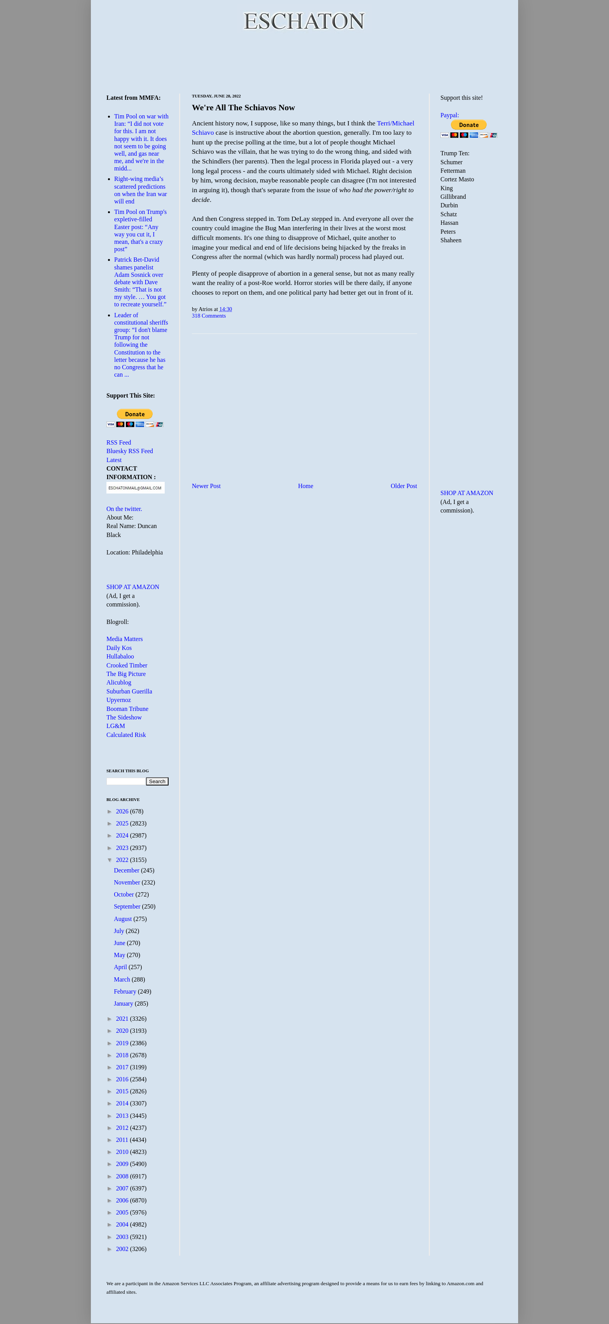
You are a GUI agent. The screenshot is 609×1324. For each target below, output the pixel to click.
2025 (123, 823)
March (123, 979)
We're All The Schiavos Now (243, 107)
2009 (123, 1164)
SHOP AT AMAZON (132, 587)
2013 (123, 1115)
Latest (114, 460)
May (120, 955)
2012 (123, 1127)
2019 (123, 1043)
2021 (123, 1018)
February (126, 991)
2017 (123, 1067)
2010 (123, 1152)
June (120, 943)
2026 (123, 811)
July (120, 931)
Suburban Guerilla (129, 691)
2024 (123, 835)
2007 (123, 1188)
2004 (123, 1224)
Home (305, 486)
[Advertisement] (304, 62)
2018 (123, 1055)
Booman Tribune (127, 708)
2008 (123, 1176)
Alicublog (118, 682)
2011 (123, 1139)
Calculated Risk (126, 735)
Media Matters (124, 639)
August (123, 919)
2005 (123, 1212)
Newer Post (206, 486)
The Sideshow (124, 717)
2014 (123, 1103)
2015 (123, 1091)
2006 (123, 1200)
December (127, 870)
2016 (123, 1079)
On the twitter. (124, 509)
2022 (123, 860)
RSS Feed (118, 442)
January (124, 1003)
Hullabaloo (120, 656)
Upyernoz (118, 700)
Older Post (404, 486)
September (128, 906)
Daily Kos (119, 648)
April (121, 967)
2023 (123, 847)
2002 (123, 1249)
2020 (123, 1030)
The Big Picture (126, 674)
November (128, 882)
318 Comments (209, 316)
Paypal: (449, 115)
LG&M (115, 726)
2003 (123, 1237)
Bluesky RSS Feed (129, 451)
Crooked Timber (126, 665)
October (125, 894)
